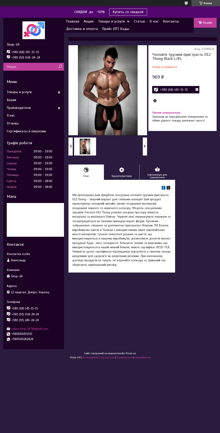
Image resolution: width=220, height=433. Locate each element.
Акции (89, 21)
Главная (72, 21)
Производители (19, 108)
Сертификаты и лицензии (26, 131)
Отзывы (13, 123)
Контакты (171, 21)
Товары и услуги (111, 21)
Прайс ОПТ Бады (115, 29)
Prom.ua (131, 353)
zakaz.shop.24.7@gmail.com (29, 329)
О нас (154, 21)
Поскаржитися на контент (98, 357)
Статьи (139, 21)
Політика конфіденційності (133, 357)
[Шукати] (60, 67)
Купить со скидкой (128, 12)
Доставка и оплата (82, 29)
